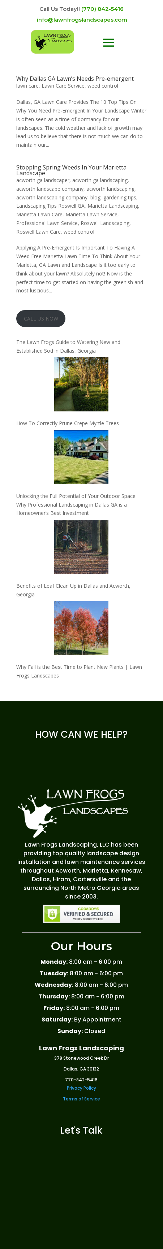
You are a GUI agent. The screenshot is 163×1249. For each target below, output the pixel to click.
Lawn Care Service (63, 85)
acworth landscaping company (51, 197)
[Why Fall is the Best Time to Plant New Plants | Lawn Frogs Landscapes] (81, 629)
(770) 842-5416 (102, 8)
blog (95, 197)
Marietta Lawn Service (91, 214)
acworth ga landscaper (42, 180)
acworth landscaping (110, 188)
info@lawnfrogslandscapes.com (82, 19)
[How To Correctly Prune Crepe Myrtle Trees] (81, 385)
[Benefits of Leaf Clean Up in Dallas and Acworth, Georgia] (81, 548)
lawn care (27, 85)
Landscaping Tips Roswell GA (50, 205)
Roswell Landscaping (105, 223)
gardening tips (119, 197)
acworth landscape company (49, 188)
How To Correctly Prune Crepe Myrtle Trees (67, 423)
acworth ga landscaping (100, 180)
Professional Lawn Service (47, 223)
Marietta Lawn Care (39, 214)
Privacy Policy (81, 1088)
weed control (102, 85)
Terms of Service (81, 1099)
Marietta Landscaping (112, 205)
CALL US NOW (41, 318)
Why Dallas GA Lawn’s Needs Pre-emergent (75, 79)
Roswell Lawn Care (38, 231)
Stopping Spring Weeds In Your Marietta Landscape (71, 170)
